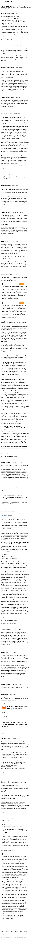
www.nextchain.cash (7, 165)
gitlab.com (4, 720)
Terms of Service (23, 931)
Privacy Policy (4, 934)
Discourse (8, 937)
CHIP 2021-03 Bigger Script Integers (16, 7)
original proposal (11, 306)
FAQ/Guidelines (14, 931)
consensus (16, 8)
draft (19, 8)
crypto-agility (14, 418)
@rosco (24, 227)
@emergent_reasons (5, 803)
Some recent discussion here (7, 850)
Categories (7, 931)
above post (15, 358)
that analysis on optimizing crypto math (12, 532)
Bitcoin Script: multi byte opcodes (11, 284)
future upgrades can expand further (19, 859)
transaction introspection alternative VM (19, 266)
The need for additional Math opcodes (12, 854)
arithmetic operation (5, 264)
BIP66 (6, 574)
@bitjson (3, 781)
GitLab (5, 703)
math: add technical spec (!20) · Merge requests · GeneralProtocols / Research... (17, 708)
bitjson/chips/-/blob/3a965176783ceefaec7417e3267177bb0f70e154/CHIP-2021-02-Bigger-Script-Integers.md (14, 724)
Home (2, 931)
